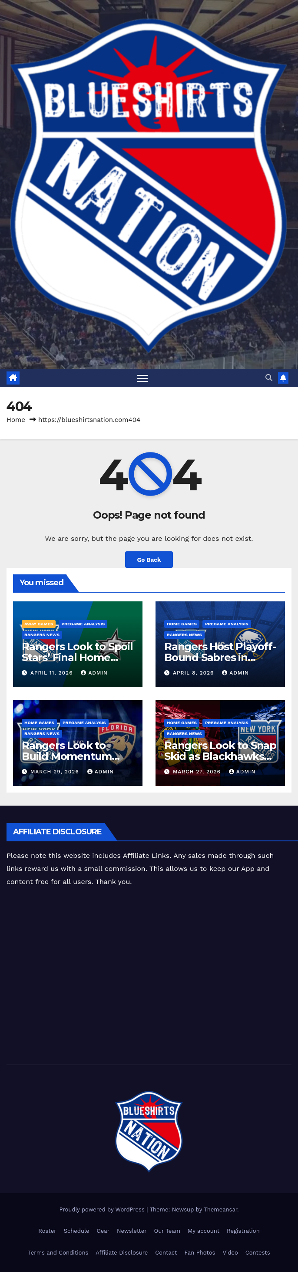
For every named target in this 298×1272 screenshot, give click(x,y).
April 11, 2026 (52, 673)
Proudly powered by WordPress (102, 1209)
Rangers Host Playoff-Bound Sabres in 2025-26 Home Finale (220, 657)
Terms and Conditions (58, 1252)
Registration (243, 1231)
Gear (102, 1231)
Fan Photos (200, 1252)
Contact (166, 1252)
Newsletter (132, 1231)
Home (16, 420)
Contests (257, 1252)
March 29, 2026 (55, 772)
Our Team (167, 1231)
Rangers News (42, 634)
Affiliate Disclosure (122, 1252)
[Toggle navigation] (142, 377)
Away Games (38, 623)
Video (230, 1252)
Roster (47, 1231)
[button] (268, 378)
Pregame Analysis (83, 623)
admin (94, 673)
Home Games (182, 623)
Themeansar (220, 1209)
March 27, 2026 (198, 772)
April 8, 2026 (194, 673)
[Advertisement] (152, 977)
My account (203, 1231)
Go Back (149, 559)
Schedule (76, 1231)
